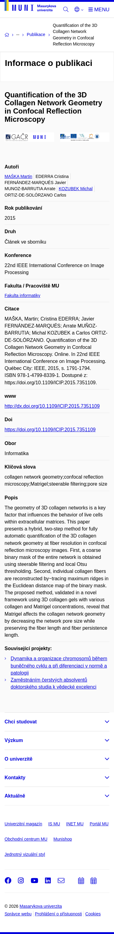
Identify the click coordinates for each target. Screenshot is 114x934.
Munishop (63, 839)
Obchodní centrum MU (26, 839)
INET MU (75, 823)
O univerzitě (19, 759)
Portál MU (99, 823)
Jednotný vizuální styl (25, 854)
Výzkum (14, 740)
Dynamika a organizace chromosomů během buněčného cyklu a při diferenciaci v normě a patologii (59, 665)
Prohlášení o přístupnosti (58, 913)
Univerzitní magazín (23, 823)
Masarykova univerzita (40, 906)
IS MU (54, 823)
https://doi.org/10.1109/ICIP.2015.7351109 (50, 429)
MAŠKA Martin (18, 176)
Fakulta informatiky (22, 295)
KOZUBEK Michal (75, 188)
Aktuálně (15, 795)
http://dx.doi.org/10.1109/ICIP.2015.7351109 (52, 406)
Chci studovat (21, 721)
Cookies (93, 913)
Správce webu (18, 913)
